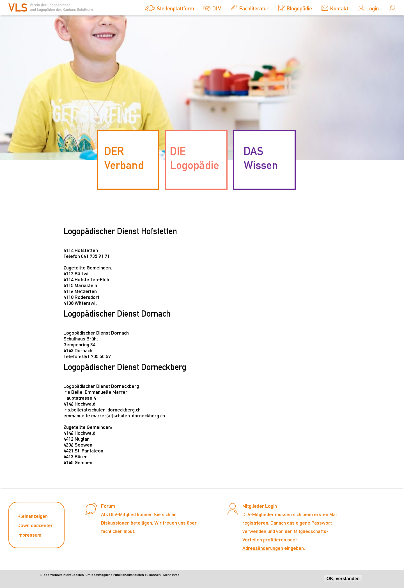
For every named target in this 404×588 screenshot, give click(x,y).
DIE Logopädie (194, 158)
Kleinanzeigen (32, 516)
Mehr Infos (171, 576)
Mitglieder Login (259, 506)
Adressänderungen (262, 548)
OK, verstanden (343, 579)
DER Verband (124, 158)
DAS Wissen (261, 158)
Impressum (29, 535)
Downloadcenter (35, 525)
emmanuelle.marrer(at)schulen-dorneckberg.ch (114, 415)
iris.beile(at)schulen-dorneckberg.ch (102, 410)
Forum (108, 506)
